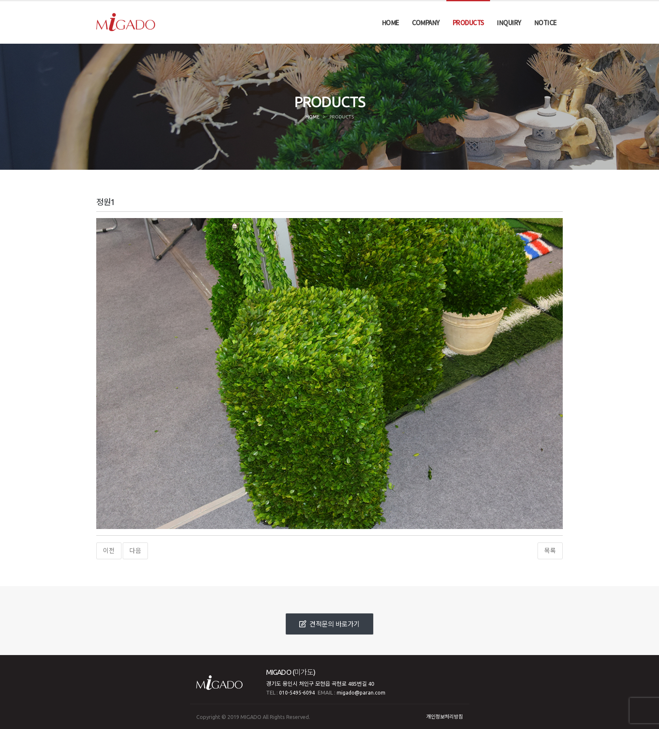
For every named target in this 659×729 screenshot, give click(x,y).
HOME (390, 22)
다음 (135, 550)
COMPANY (426, 22)
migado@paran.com (361, 692)
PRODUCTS (468, 22)
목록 (550, 550)
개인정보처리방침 (444, 716)
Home (312, 116)
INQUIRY (509, 22)
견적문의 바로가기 (329, 624)
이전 (109, 550)
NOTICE (545, 22)
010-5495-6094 (297, 692)
